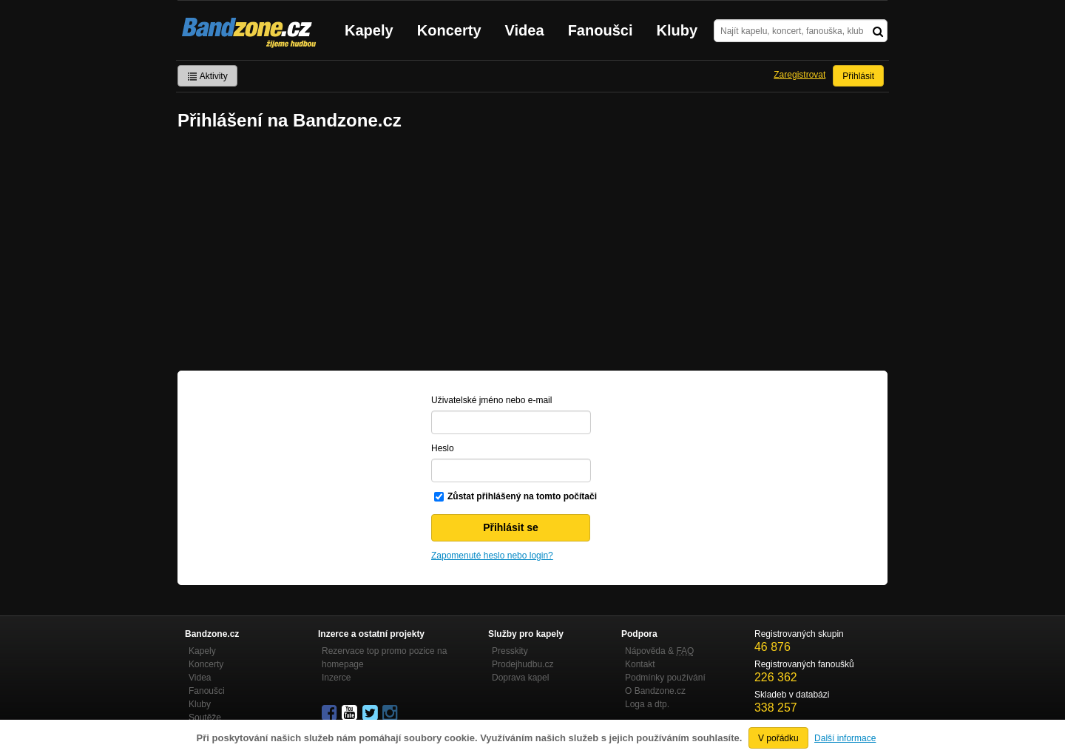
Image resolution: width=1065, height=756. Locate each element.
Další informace (845, 738)
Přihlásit (858, 76)
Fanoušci (600, 30)
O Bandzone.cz (655, 691)
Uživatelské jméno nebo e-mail (491, 400)
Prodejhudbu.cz (522, 664)
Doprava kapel (520, 677)
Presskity (510, 651)
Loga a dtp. (647, 704)
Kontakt (640, 664)
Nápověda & (659, 651)
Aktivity (207, 76)
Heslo (442, 448)
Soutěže (205, 717)
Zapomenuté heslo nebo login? (492, 555)
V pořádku (778, 738)
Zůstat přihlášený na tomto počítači (522, 496)
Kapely (369, 30)
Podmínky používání (665, 677)
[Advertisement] (533, 252)
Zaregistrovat (799, 75)
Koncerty (449, 30)
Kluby (677, 30)
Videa (524, 30)
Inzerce (336, 677)
